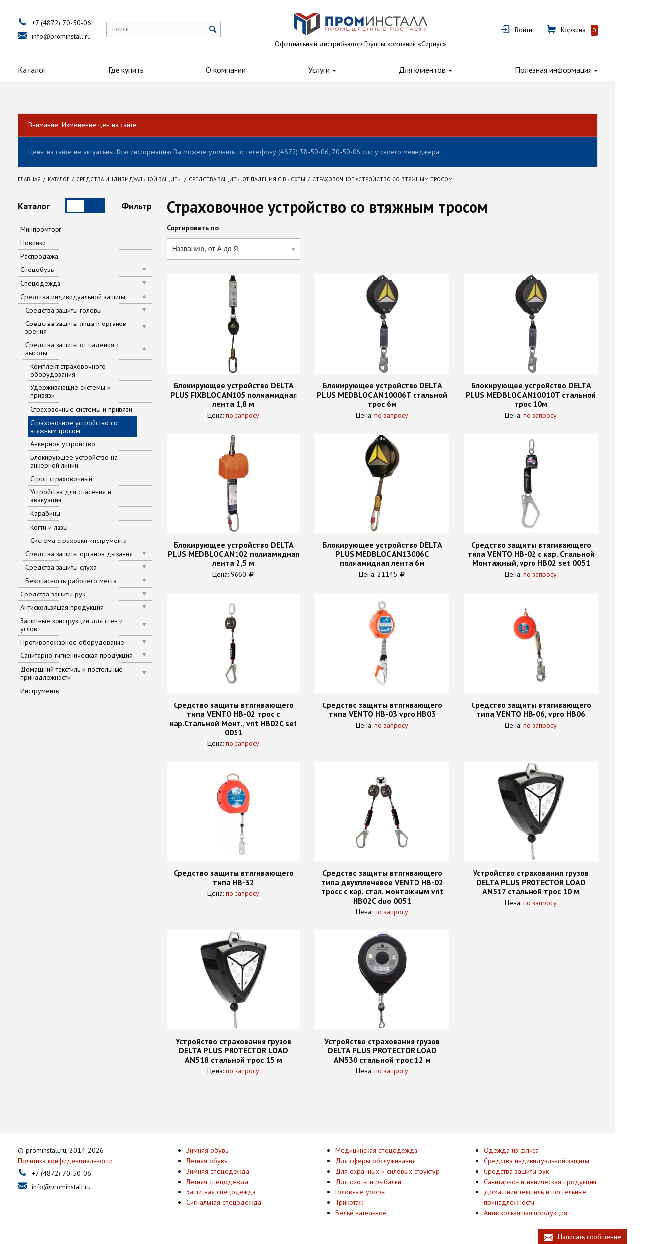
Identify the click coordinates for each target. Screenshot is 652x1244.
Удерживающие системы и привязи (89, 391)
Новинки (51, 242)
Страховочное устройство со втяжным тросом (92, 426)
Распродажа (57, 256)
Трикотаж (368, 1200)
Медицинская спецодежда (395, 1148)
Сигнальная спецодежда (242, 1200)
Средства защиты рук (71, 594)
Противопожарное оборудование (91, 642)
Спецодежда (59, 283)
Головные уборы (379, 1190)
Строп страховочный (80, 478)
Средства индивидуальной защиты (91, 296)
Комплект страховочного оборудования (86, 370)
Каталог (50, 70)
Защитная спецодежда (239, 1190)
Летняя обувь (225, 1159)
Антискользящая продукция (80, 607)
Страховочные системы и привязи (100, 409)
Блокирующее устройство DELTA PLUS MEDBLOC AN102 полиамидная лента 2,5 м (251, 554)
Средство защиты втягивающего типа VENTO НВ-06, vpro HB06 (549, 710)
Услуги (337, 70)
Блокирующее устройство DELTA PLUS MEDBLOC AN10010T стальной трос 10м (549, 394)
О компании (244, 70)
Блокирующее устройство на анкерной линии (92, 461)
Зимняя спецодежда (236, 1169)
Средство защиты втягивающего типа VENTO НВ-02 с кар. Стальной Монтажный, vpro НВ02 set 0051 (548, 554)
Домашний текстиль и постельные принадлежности (90, 673)
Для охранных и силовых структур (406, 1169)
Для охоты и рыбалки (386, 1180)
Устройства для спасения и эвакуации (89, 495)
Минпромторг (59, 229)
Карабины (64, 513)
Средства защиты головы (82, 310)
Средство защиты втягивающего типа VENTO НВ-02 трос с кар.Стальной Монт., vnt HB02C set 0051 (251, 719)
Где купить (144, 70)
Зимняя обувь (225, 1148)
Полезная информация (571, 70)
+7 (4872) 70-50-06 (80, 22)
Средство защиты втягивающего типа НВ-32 (251, 877)
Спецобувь (55, 269)
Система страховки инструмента (97, 540)
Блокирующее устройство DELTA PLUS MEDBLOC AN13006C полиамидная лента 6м (400, 554)
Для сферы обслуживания (394, 1159)
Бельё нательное (379, 1211)
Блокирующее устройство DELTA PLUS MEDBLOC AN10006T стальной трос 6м (400, 394)
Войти (541, 29)
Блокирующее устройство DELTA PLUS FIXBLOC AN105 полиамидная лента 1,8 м (251, 394)
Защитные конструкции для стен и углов (90, 624)
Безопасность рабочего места (89, 580)
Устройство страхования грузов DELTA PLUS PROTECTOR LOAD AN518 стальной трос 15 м (251, 1050)
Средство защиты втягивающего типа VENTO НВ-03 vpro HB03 (400, 710)
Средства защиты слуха (79, 567)
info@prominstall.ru (79, 36)
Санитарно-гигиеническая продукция (95, 655)
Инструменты (58, 690)
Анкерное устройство (81, 443)
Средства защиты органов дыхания (97, 553)
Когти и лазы (67, 527)
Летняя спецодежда (236, 1180)
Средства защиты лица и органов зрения (94, 327)
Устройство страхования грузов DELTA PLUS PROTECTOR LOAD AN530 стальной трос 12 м (400, 1050)
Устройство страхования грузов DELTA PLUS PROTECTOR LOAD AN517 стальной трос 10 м (549, 882)
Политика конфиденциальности (83, 1159)
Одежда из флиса (529, 1148)
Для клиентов (440, 70)
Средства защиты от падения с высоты (90, 348)
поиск (138, 28)
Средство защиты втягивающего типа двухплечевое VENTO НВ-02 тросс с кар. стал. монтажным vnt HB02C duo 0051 (400, 886)
